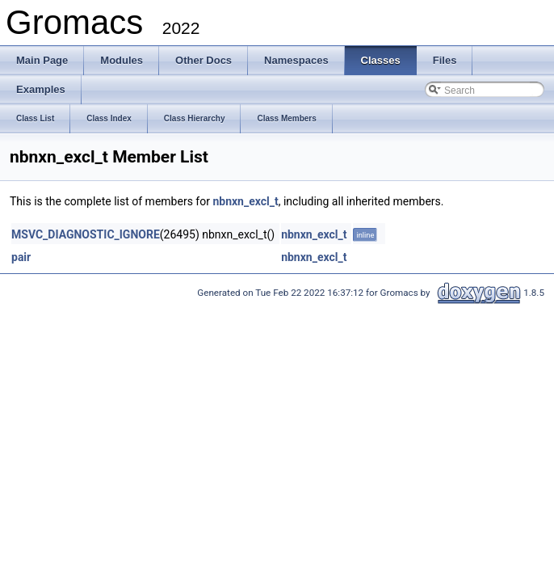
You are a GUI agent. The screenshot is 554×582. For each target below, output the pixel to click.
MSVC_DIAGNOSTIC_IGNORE (85, 234)
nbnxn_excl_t (245, 201)
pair (21, 257)
